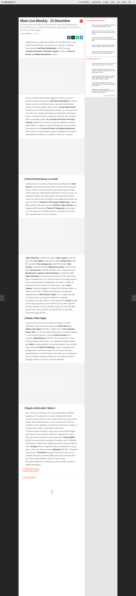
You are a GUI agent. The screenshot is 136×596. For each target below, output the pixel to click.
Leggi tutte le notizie (109, 95)
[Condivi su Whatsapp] (77, 37)
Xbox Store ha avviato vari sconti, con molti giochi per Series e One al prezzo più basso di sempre (103, 32)
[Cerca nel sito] (130, 2)
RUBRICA (22, 33)
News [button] (105, 2)
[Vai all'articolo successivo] (2, 298)
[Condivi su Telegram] (81, 37)
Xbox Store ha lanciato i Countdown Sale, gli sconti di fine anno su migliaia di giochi (103, 52)
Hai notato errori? (29, 477)
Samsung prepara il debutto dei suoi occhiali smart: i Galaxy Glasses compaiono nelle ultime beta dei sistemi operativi (103, 77)
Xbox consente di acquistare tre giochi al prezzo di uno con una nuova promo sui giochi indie (104, 39)
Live (118, 2)
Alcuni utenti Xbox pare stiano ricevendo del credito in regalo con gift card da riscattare (103, 45)
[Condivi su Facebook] (69, 37)
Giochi (124, 2)
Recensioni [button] (96, 2)
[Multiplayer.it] (8, 2)
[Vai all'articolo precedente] (134, 298)
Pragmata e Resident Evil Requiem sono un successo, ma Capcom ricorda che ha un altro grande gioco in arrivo (103, 71)
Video (113, 2)
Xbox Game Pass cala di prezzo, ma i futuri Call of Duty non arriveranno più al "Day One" (104, 64)
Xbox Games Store (31, 470)
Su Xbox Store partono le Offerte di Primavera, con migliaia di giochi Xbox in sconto (104, 25)
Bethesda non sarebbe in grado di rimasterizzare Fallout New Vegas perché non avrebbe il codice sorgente (103, 91)
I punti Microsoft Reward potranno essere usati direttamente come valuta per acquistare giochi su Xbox (104, 84)
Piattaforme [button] (84, 2)
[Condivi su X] (73, 37)
